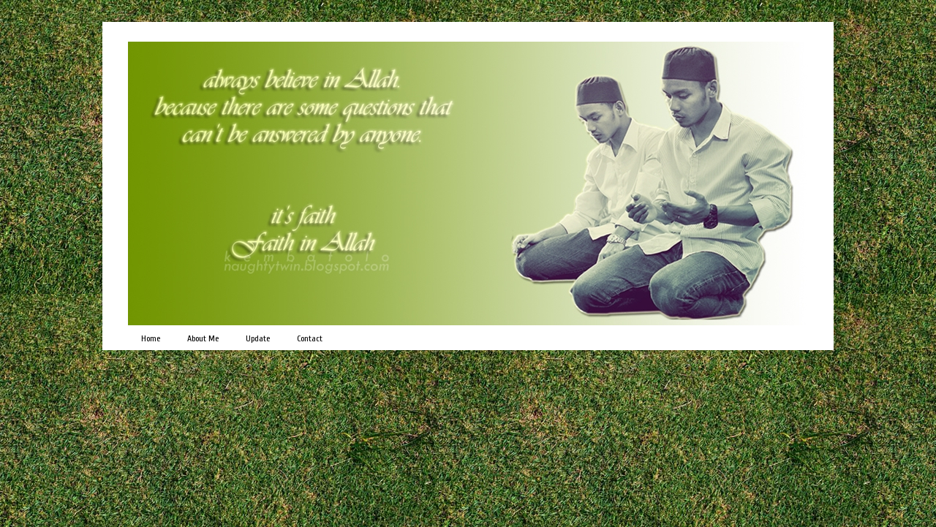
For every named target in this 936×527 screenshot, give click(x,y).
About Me (203, 338)
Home (150, 338)
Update (258, 338)
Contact (309, 338)
